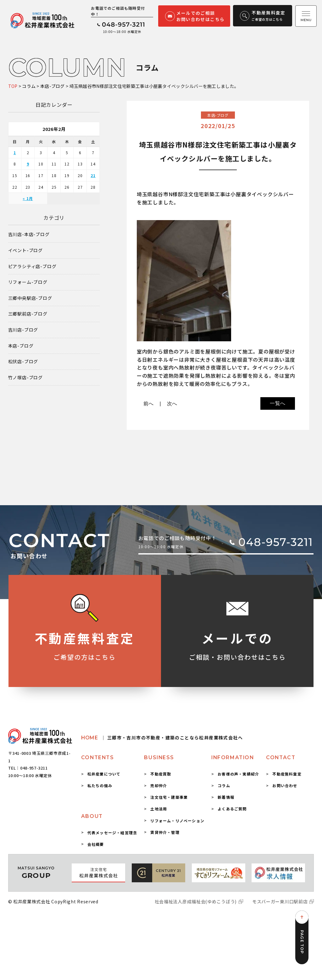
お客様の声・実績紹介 (238, 773)
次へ (172, 403)
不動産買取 (160, 773)
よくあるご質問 (232, 808)
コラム (224, 785)
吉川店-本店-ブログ (29, 234)
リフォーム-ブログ (27, 282)
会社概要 (95, 844)
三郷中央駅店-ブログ (30, 298)
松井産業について (104, 773)
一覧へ (278, 403)
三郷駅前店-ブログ (27, 314)
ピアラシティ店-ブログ (32, 266)
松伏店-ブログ (23, 362)
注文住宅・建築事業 (169, 797)
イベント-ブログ (25, 250)
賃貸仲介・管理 (164, 832)
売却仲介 (158, 785)
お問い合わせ (284, 785)
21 (93, 175)
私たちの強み (99, 785)
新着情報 (226, 797)
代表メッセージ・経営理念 (112, 832)
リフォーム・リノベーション (177, 820)
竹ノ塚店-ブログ (25, 378)
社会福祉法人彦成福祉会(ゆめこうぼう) (196, 901)
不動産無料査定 (286, 773)
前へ (148, 403)
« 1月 (28, 198)
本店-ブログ (21, 346)
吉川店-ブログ (23, 330)
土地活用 (158, 808)
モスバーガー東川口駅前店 (280, 901)
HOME (162, 738)
